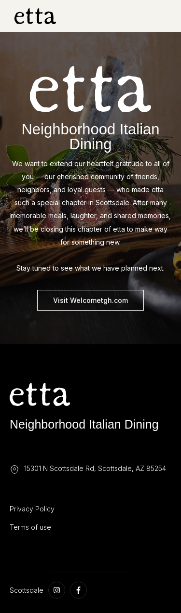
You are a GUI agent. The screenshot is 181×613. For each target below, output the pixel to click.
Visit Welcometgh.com (90, 300)
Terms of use (30, 527)
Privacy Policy (32, 509)
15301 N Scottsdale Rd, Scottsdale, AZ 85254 (95, 468)
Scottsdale (26, 590)
